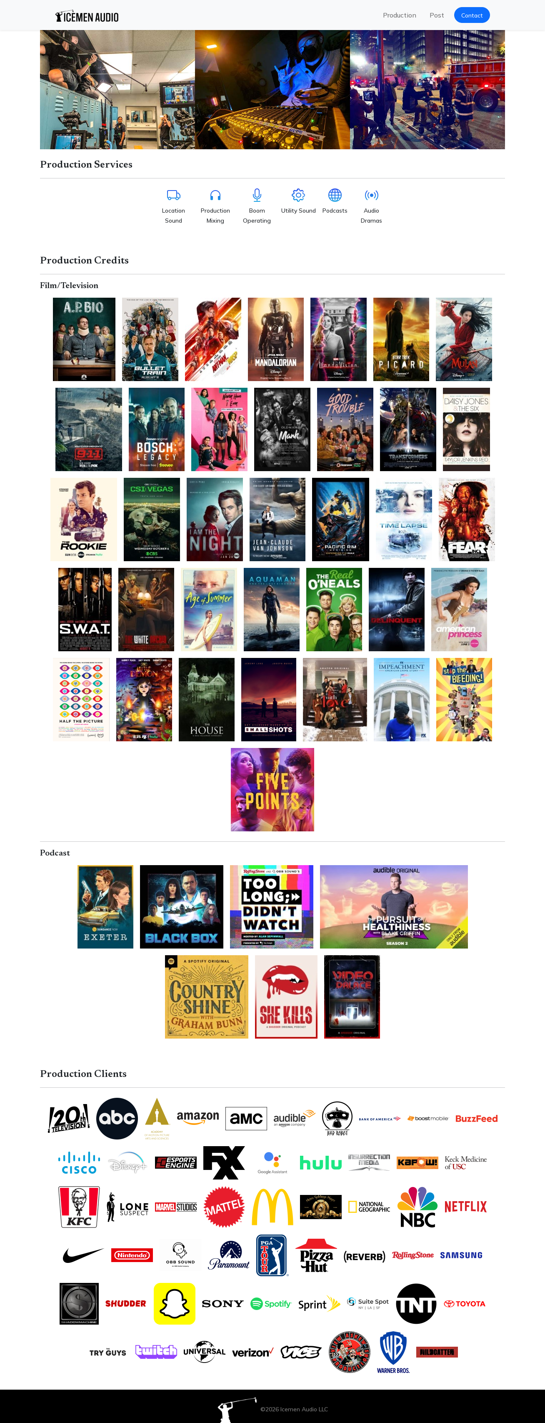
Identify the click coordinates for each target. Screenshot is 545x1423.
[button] (472, 15)
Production (399, 15)
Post (437, 15)
